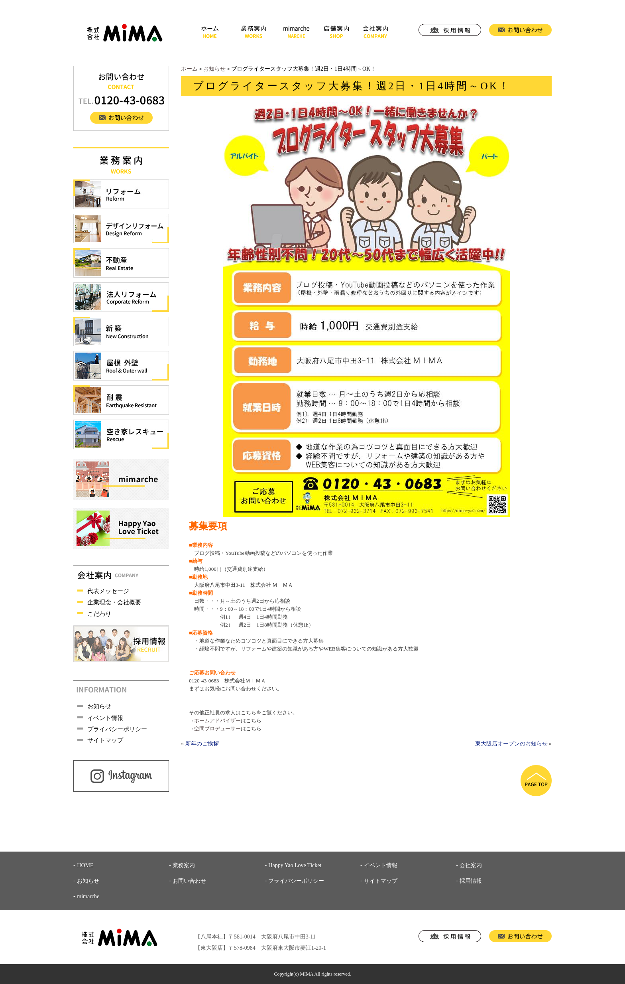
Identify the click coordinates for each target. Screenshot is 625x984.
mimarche (88, 896)
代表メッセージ (108, 591)
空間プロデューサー (217, 729)
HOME (85, 865)
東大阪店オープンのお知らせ (511, 744)
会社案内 (471, 865)
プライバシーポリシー (117, 729)
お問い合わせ (189, 881)
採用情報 (471, 881)
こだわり (99, 614)
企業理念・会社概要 (114, 602)
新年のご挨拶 (202, 744)
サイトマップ (105, 740)
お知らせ (214, 69)
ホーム (189, 69)
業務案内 (184, 865)
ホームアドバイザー (217, 721)
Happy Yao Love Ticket (294, 865)
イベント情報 (105, 718)
